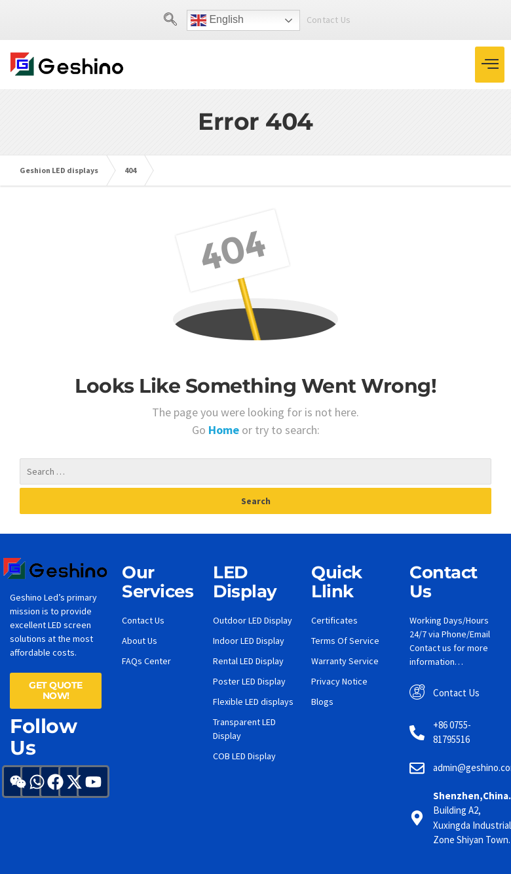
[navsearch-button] (170, 20)
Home (225, 429)
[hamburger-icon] (489, 65)
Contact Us (328, 20)
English (217, 20)
